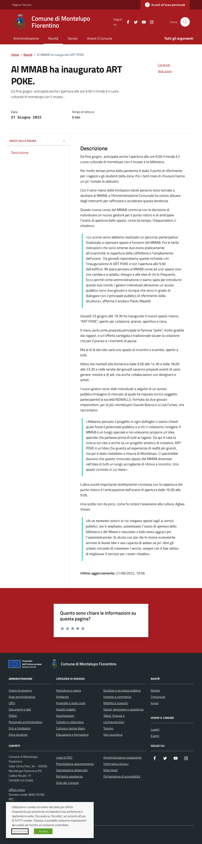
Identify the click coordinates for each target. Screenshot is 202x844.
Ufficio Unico (17, 789)
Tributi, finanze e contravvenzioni (113, 718)
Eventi (155, 735)
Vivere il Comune (99, 38)
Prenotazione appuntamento (75, 763)
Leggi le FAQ (64, 757)
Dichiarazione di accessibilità (121, 776)
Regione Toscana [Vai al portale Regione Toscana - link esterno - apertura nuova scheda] (21, 5)
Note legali (110, 770)
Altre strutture (18, 734)
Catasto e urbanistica (70, 722)
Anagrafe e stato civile (70, 703)
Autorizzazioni (65, 715)
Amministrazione (26, 38)
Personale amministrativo (25, 722)
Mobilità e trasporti (115, 703)
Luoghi (155, 729)
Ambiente (62, 696)
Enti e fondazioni (20, 728)
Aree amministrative (22, 696)
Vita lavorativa (112, 734)
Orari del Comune (67, 782)
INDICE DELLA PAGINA (37, 140)
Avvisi (154, 703)
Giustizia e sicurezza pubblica (122, 690)
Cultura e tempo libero (70, 728)
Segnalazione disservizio (72, 770)
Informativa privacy (116, 763)
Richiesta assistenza (69, 776)
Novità (53, 38)
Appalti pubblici (66, 709)
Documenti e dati (20, 709)
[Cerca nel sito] (185, 22)
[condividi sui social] (161, 65)
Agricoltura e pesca (68, 690)
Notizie (155, 690)
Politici (13, 715)
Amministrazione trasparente (122, 757)
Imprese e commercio (117, 696)
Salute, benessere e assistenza (123, 709)
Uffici (12, 703)
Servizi (73, 38)
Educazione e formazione (72, 734)
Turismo (108, 728)
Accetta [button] (43, 831)
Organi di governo (20, 690)
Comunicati (158, 696)
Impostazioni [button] (20, 831)
